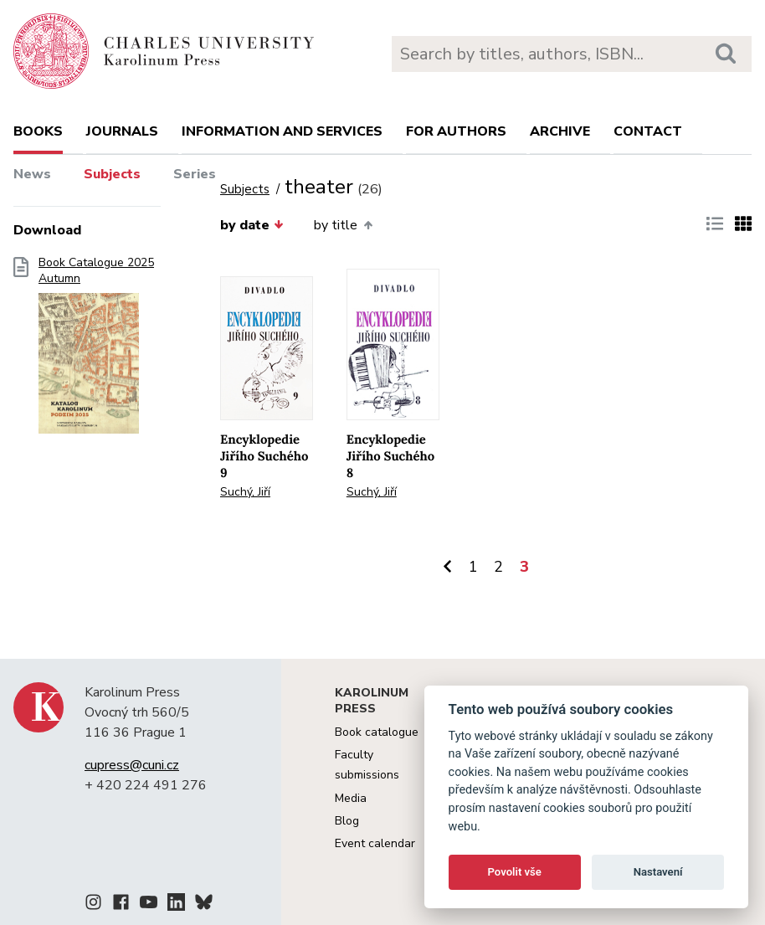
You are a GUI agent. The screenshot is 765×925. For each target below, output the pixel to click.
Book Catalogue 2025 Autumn (96, 350)
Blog (347, 821)
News (32, 174)
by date (252, 225)
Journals (122, 131)
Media (351, 798)
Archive (560, 131)
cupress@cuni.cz (132, 765)
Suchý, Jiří (245, 492)
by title (343, 225)
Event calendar (375, 843)
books (38, 131)
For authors (456, 131)
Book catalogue (376, 732)
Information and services (282, 131)
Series (194, 174)
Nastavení (658, 872)
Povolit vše (515, 872)
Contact (648, 131)
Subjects (112, 174)
